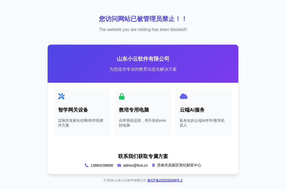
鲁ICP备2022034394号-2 (164, 180)
